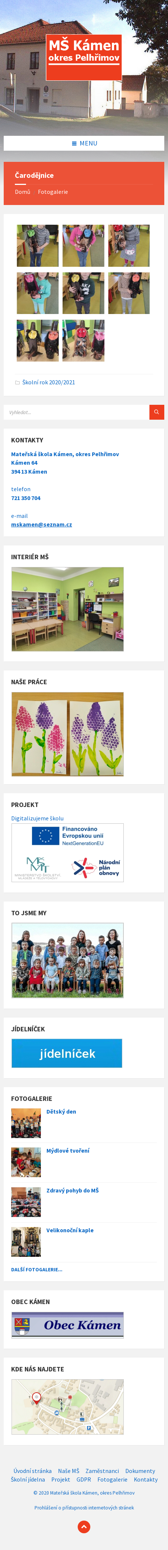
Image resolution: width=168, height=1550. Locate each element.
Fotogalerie (53, 191)
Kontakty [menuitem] (146, 1479)
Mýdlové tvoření (67, 1150)
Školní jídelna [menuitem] (28, 1479)
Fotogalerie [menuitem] (112, 1479)
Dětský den (61, 1111)
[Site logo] (84, 120)
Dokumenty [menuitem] (140, 1470)
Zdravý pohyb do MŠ (72, 1190)
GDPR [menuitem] (84, 1479)
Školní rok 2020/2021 (48, 382)
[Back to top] (84, 1527)
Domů (22, 191)
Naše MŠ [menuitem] (68, 1470)
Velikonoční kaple (70, 1230)
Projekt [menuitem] (60, 1479)
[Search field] (84, 412)
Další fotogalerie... (36, 1269)
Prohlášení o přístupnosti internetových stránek (84, 1508)
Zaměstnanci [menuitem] (102, 1470)
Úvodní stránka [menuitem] (32, 1470)
